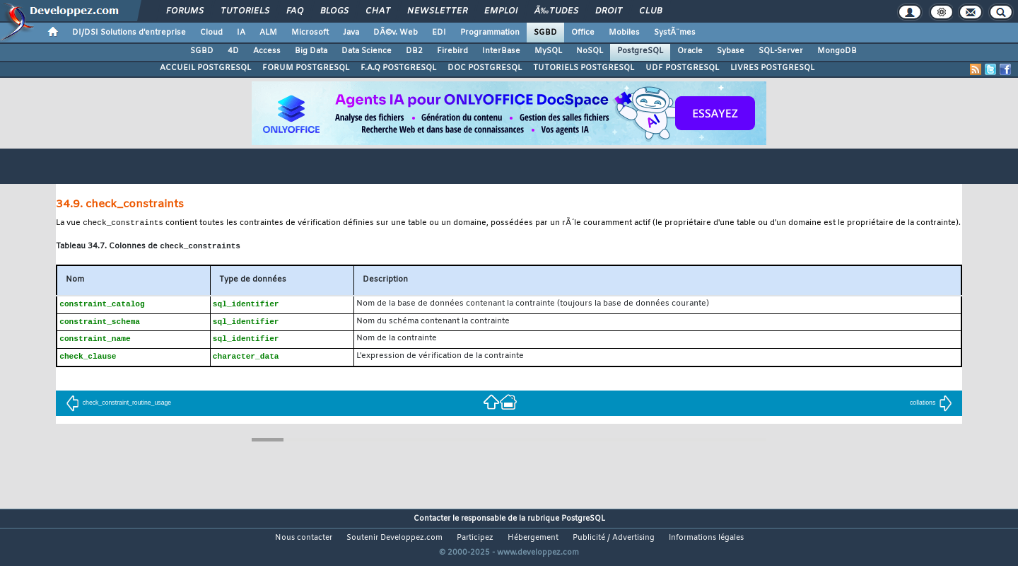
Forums (185, 11)
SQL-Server (781, 51)
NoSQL (589, 51)
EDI (439, 32)
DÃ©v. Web (395, 32)
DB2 (414, 51)
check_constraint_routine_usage (119, 406)
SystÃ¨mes (675, 32)
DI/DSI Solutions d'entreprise (129, 32)
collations (931, 406)
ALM (268, 32)
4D (233, 51)
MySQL (548, 51)
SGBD (545, 32)
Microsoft (310, 32)
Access (267, 51)
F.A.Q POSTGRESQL (398, 68)
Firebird (452, 51)
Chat (378, 11)
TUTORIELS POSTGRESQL (583, 68)
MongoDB (837, 51)
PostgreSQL (640, 51)
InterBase (501, 51)
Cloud (211, 32)
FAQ (295, 11)
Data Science (366, 51)
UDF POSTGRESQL (682, 68)
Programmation (490, 32)
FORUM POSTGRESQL (305, 68)
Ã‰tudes (556, 11)
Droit (609, 11)
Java (351, 32)
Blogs (334, 11)
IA (241, 32)
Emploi (501, 11)
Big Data (311, 51)
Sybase (730, 51)
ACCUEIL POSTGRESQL (205, 68)
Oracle (690, 51)
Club (650, 11)
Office (583, 32)
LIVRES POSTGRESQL (772, 68)
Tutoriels (245, 11)
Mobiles (624, 32)
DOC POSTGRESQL (484, 68)
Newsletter (437, 11)
